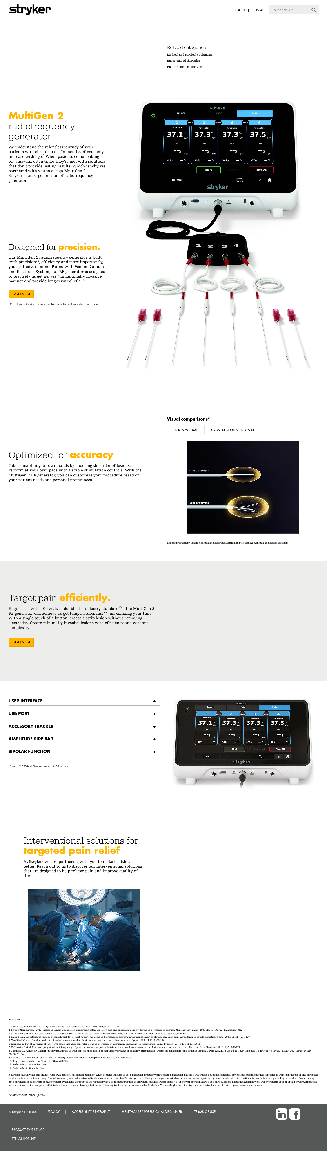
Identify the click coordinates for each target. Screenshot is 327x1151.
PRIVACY (53, 1111)
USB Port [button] (19, 713)
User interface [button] (25, 701)
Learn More (21, 642)
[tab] (84, 701)
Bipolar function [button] (30, 751)
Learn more (21, 294)
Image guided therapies (183, 60)
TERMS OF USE (205, 1111)
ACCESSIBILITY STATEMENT (91, 1111)
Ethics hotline (24, 1138)
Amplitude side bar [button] (31, 738)
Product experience (28, 1129)
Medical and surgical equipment (189, 54)
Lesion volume (186, 430)
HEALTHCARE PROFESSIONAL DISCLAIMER (152, 1111)
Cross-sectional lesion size (234, 430)
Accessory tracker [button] (31, 726)
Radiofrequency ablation (184, 66)
